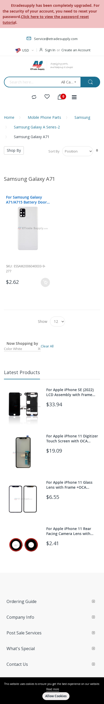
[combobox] (30, 82)
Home (9, 117)
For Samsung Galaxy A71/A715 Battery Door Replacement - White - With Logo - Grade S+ (26, 200)
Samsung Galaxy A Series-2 (37, 127)
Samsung (82, 117)
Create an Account (75, 50)
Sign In (50, 50)
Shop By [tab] (14, 150)
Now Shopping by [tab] (22, 343)
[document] (52, 690)
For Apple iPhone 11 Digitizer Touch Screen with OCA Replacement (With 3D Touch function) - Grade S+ (72, 438)
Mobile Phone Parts (44, 117)
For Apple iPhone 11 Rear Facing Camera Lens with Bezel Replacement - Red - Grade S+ (69, 531)
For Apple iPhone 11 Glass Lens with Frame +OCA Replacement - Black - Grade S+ (71, 485)
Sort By (54, 151)
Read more (52, 689)
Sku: (9, 266)
